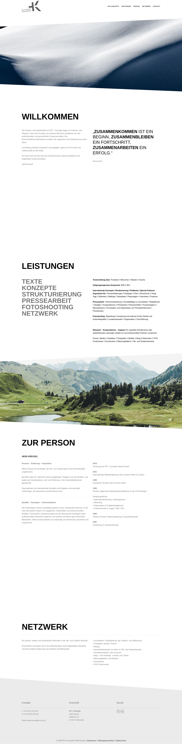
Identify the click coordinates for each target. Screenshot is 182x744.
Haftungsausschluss (106, 741)
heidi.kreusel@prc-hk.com (36, 720)
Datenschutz (121, 741)
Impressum (91, 741)
